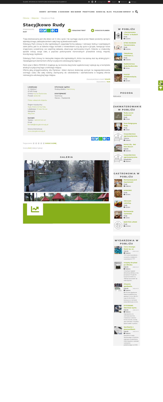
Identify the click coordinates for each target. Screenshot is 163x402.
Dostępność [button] (101, 2)
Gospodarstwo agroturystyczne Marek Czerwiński (131, 157)
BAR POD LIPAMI (130, 222)
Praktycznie (89, 12)
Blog (109, 12)
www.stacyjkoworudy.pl (36, 131)
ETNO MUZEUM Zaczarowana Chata (130, 45)
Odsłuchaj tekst (77, 30)
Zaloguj (132, 2)
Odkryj (42, 12)
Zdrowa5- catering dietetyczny (128, 203)
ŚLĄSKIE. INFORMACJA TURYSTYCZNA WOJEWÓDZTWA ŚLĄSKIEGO (45, 2)
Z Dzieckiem (63, 12)
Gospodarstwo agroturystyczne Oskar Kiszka (130, 136)
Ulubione (122, 2)
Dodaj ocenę (50, 143)
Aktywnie (52, 12)
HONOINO (128, 190)
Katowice (117, 96)
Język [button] (114, 2)
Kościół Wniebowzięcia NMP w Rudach (130, 76)
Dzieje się (100, 12)
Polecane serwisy (122, 12)
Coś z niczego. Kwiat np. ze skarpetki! (129, 249)
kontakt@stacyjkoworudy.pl (38, 125)
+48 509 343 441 (40, 120)
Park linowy (70, 89)
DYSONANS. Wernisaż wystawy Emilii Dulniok (131, 308)
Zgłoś (107, 79)
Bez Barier (76, 12)
